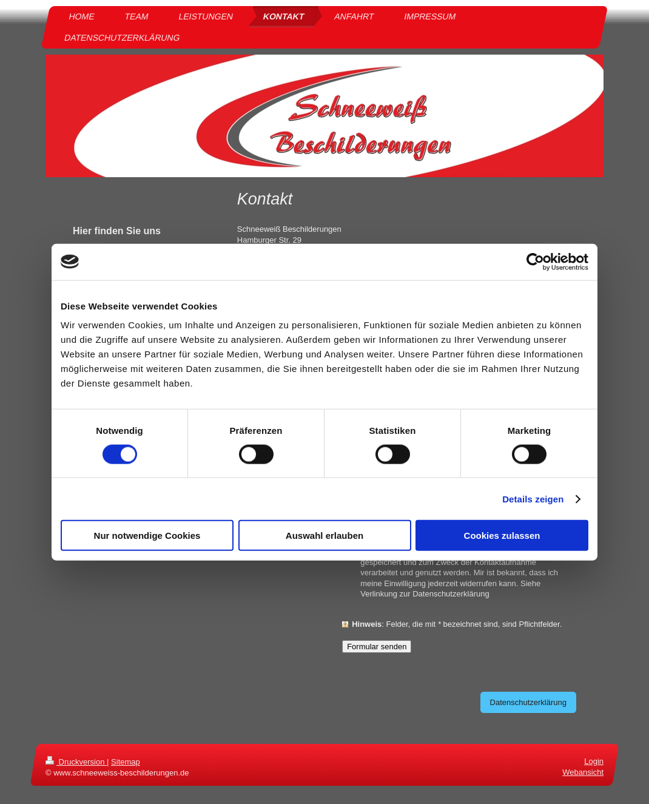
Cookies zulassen (502, 535)
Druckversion (76, 761)
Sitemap (125, 761)
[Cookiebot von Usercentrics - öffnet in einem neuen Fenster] (535, 261)
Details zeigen (532, 498)
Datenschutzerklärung (528, 702)
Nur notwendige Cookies (147, 535)
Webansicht (583, 772)
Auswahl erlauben (324, 535)
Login (594, 761)
